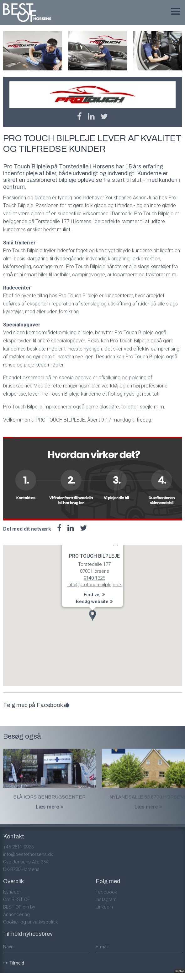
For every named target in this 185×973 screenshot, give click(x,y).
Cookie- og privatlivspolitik (30, 922)
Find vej (94, 594)
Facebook (106, 892)
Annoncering (16, 914)
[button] (92, 615)
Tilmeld (13, 962)
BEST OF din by (19, 907)
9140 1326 (94, 578)
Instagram (106, 899)
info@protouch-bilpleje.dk (94, 584)
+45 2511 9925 (18, 847)
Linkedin (104, 907)
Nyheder (12, 892)
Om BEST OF (16, 899)
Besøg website (94, 601)
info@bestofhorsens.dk (28, 854)
